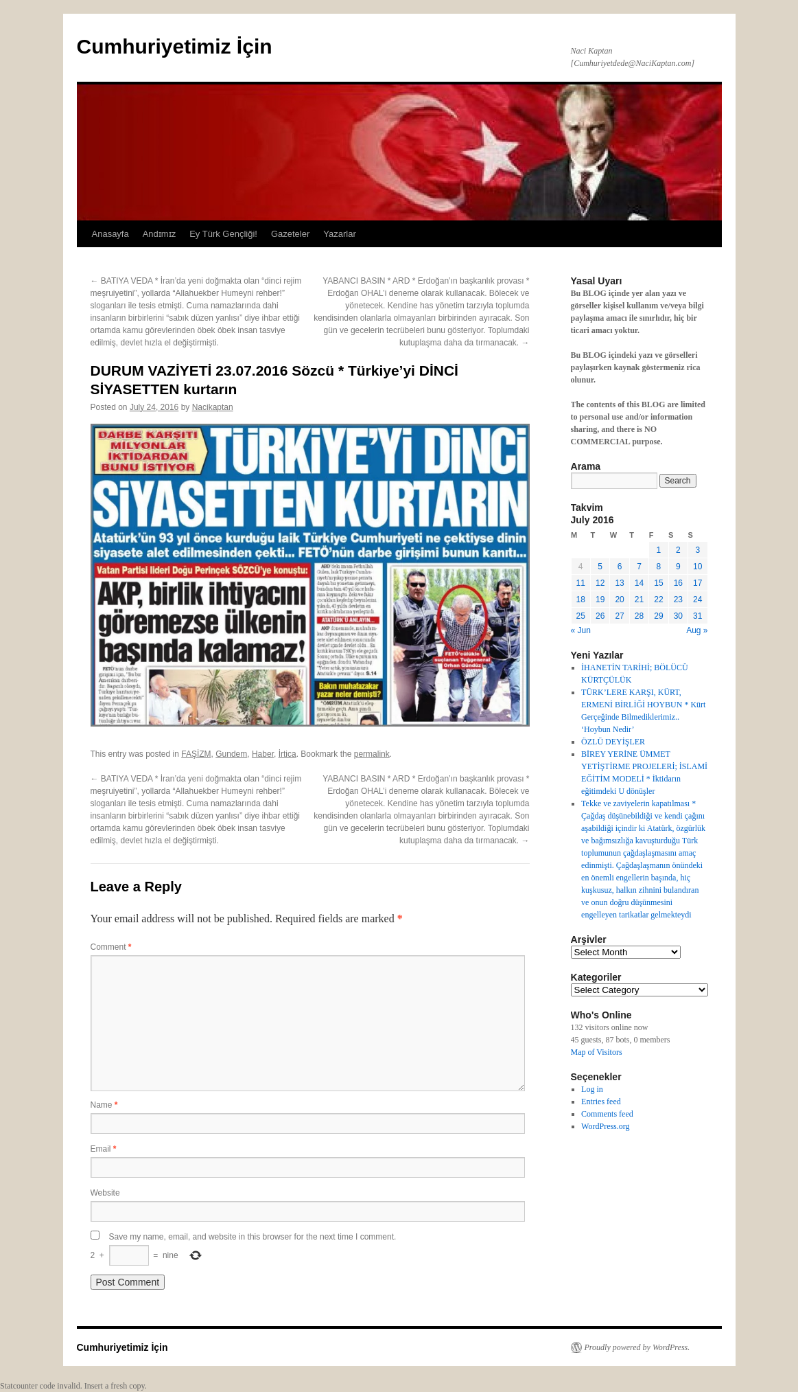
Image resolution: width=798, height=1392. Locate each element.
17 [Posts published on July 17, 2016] (697, 583)
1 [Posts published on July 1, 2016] (659, 550)
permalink (372, 754)
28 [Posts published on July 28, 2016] (639, 616)
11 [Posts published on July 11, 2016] (580, 583)
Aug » (696, 630)
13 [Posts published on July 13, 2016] (619, 583)
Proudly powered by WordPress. (637, 1347)
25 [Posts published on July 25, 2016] (580, 616)
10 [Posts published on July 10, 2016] (697, 566)
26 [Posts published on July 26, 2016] (600, 616)
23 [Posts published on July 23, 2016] (678, 599)
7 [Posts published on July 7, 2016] (639, 566)
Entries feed (601, 1101)
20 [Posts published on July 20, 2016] (619, 599)
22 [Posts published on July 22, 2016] (658, 599)
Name (104, 1105)
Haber (263, 754)
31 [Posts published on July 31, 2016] (697, 616)
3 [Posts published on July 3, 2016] (697, 550)
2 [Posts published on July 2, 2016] (678, 550)
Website (105, 1193)
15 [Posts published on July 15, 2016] (658, 583)
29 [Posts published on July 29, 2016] (658, 616)
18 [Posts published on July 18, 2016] (580, 599)
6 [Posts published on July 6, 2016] (620, 566)
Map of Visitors (596, 1052)
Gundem (231, 754)
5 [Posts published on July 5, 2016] (600, 566)
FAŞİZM (196, 754)
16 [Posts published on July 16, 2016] (678, 583)
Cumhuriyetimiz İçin (174, 46)
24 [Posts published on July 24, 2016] (697, 599)
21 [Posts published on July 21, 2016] (639, 599)
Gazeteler (290, 234)
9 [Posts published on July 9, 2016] (678, 566)
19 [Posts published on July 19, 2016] (600, 599)
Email (104, 1149)
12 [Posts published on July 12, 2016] (600, 583)
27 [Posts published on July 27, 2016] (619, 616)
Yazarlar (339, 234)
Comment (111, 947)
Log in (592, 1089)
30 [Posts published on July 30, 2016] (678, 616)
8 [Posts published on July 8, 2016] (659, 566)
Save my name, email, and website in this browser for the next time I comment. (253, 1237)
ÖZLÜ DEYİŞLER (613, 741)
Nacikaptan (212, 407)
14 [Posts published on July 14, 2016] (639, 583)
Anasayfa (110, 234)
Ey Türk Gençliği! (223, 234)
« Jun (581, 630)
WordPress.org (605, 1126)
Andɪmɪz (159, 234)
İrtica (287, 754)
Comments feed (607, 1114)
